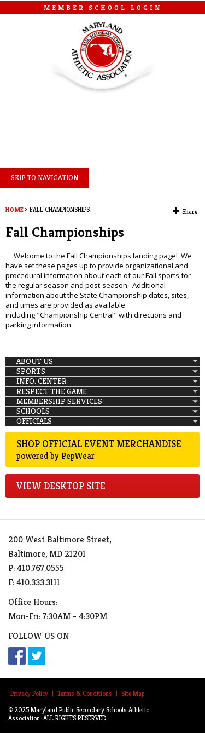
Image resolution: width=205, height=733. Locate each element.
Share (189, 212)
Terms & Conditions (84, 693)
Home (14, 209)
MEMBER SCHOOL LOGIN (103, 7)
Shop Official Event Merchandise (102, 449)
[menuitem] (102, 361)
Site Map (132, 693)
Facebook (17, 656)
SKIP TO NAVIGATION (44, 177)
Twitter (36, 656)
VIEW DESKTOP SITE (61, 486)
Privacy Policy (29, 693)
